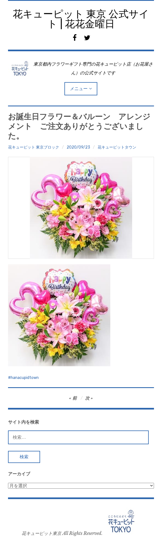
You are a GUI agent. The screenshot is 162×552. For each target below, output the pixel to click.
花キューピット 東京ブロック (33, 147)
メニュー (79, 88)
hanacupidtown (25, 377)
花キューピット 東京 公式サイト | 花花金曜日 (81, 19)
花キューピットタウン (117, 147)
